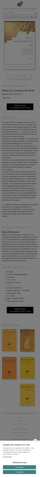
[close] (35, 441)
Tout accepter (19, 467)
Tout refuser (19, 472)
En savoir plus (7, 457)
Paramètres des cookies (19, 462)
